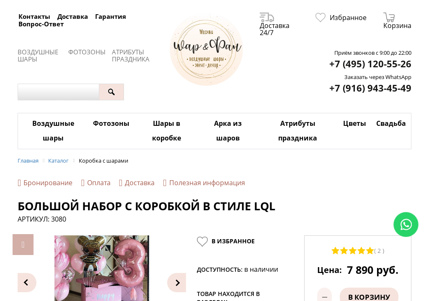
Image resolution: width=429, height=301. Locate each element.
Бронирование (45, 183)
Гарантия (110, 16)
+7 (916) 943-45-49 (370, 88)
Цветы (354, 123)
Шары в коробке (166, 131)
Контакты (34, 16)
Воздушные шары (38, 55)
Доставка (72, 16)
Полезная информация (204, 183)
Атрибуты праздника (131, 55)
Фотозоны (87, 52)
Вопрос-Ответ (41, 24)
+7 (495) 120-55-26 (370, 64)
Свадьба (391, 123)
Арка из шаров (228, 131)
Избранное (341, 18)
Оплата (95, 183)
